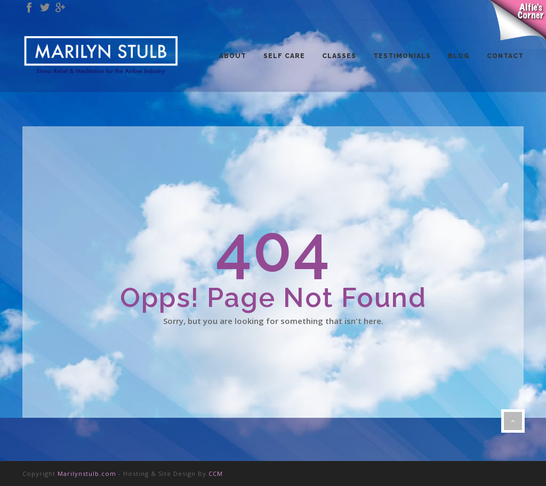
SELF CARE (284, 56)
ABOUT (232, 56)
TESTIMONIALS (402, 56)
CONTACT (505, 56)
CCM (215, 473)
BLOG (459, 56)
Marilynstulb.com (87, 473)
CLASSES (339, 56)
